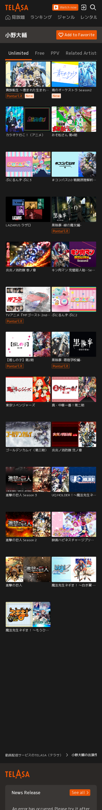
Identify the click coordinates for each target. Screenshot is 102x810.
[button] (65, 7)
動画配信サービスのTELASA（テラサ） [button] (34, 755)
